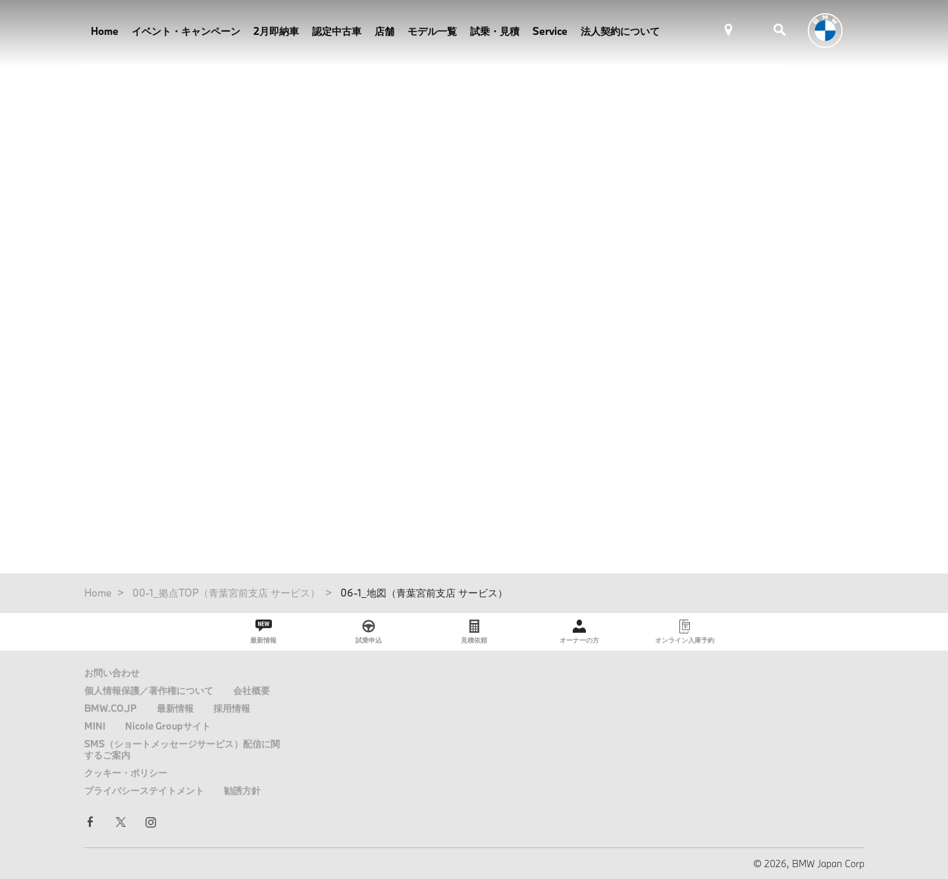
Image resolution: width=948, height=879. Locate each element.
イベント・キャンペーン (186, 31)
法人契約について (620, 31)
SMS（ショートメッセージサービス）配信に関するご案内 (182, 749)
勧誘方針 (242, 790)
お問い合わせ (112, 672)
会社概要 (251, 690)
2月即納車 (276, 31)
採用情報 (231, 708)
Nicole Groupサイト (168, 726)
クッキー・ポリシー (125, 772)
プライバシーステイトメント (144, 790)
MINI (94, 726)
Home (104, 31)
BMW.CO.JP (110, 708)
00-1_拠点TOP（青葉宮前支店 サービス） (226, 592)
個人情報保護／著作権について (148, 690)
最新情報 (175, 708)
